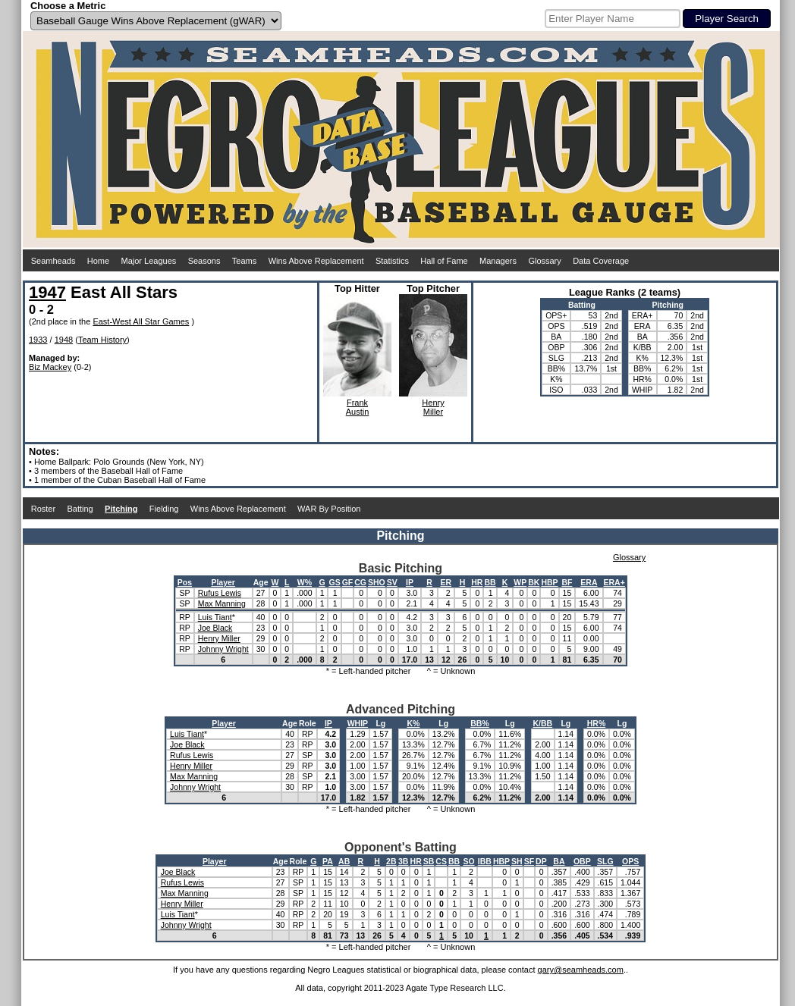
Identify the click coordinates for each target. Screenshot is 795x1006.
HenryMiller (433, 407)
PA (327, 861)
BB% (479, 723)
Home (98, 260)
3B (403, 861)
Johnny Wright (223, 648)
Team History (102, 339)
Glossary (544, 260)
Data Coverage (601, 260)
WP (520, 582)
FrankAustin (357, 407)
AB (344, 861)
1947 (47, 292)
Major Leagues (149, 260)
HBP (549, 582)
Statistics (392, 260)
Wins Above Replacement (316, 260)
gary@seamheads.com (581, 969)
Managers (498, 260)
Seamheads (53, 260)
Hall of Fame (443, 260)
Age (261, 582)
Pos (185, 582)
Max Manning (222, 603)
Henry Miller (219, 638)
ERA (588, 582)
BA (558, 861)
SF (529, 861)
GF (348, 582)
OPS (630, 861)
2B (391, 861)
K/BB (543, 723)
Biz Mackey (50, 366)
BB (489, 582)
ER (445, 582)
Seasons (204, 260)
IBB (485, 861)
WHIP (357, 723)
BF (566, 582)
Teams (244, 260)
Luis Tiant (215, 617)
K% (413, 723)
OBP (582, 861)
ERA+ (614, 582)
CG (360, 582)
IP (409, 582)
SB (429, 861)
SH (517, 861)
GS (334, 582)
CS (441, 861)
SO (468, 861)
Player (223, 582)
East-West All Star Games (141, 321)
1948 (64, 339)
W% (304, 582)
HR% (596, 723)
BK (533, 582)
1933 (38, 339)
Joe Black (215, 627)
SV (392, 582)
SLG (605, 861)
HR (476, 582)
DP (541, 861)
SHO (376, 582)
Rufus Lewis (219, 592)
